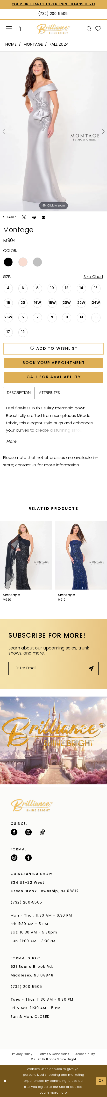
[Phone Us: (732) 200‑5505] (53, 14)
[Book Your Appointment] (18, 29)
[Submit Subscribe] (91, 668)
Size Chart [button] (93, 277)
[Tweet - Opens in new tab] (24, 217)
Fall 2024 (59, 45)
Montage (33, 45)
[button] (9, 29)
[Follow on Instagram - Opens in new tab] (28, 832)
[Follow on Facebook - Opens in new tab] (14, 832)
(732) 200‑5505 (28, 903)
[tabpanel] (53, 132)
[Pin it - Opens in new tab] (34, 217)
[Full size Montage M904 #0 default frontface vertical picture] (53, 132)
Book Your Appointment (53, 363)
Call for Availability (54, 377)
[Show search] (89, 29)
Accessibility (85, 1054)
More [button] (12, 442)
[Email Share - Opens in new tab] (43, 217)
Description (19, 393)
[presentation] (26, 555)
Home (10, 45)
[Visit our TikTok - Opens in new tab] (42, 832)
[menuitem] (9, 29)
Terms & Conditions (53, 1054)
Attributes (49, 393)
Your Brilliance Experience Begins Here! (53, 4)
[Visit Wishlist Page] (98, 29)
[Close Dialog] (5, 1081)
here (63, 1092)
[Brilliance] (53, 29)
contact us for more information (47, 465)
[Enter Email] (53, 668)
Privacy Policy (22, 1054)
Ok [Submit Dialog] (101, 1081)
